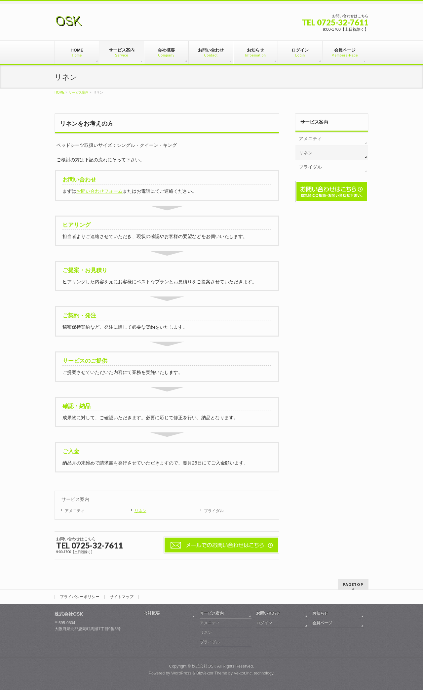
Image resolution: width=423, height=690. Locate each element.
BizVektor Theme (211, 673)
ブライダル (214, 510)
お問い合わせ (268, 613)
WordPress (181, 673)
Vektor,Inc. (243, 673)
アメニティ (75, 510)
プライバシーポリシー (79, 597)
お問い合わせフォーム (99, 191)
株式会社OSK (204, 666)
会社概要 (152, 613)
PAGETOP (353, 584)
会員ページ (322, 623)
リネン (140, 510)
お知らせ (320, 613)
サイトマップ (122, 597)
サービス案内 (75, 499)
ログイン (264, 623)
